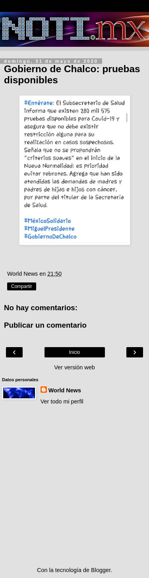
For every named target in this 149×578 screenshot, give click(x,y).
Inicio (74, 352)
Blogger (100, 570)
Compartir (21, 286)
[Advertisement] (74, 485)
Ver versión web (74, 367)
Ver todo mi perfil (62, 401)
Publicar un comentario (45, 325)
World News (64, 390)
